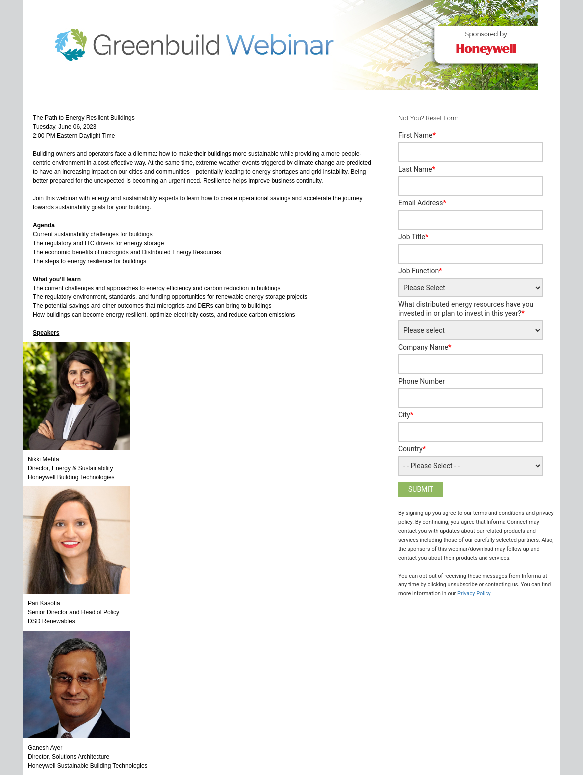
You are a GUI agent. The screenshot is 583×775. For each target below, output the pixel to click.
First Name (417, 135)
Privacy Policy (473, 593)
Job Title (413, 237)
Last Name (416, 169)
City (405, 415)
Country (412, 449)
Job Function (420, 271)
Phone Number (421, 381)
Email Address (422, 203)
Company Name (424, 347)
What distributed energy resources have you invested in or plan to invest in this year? (465, 308)
